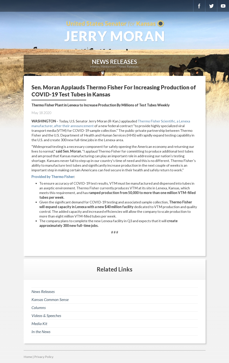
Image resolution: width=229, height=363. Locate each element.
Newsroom (108, 66)
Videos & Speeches (46, 315)
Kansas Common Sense (50, 299)
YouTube (223, 6)
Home (94, 66)
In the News (40, 331)
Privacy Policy (43, 357)
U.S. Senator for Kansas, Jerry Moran (114, 31)
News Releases (129, 66)
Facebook (199, 6)
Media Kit (39, 323)
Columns (38, 307)
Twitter (211, 6)
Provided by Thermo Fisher (52, 176)
